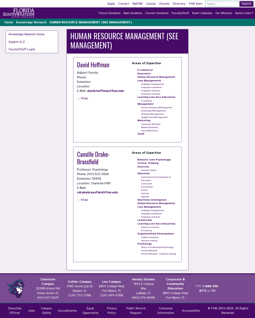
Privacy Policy (111, 310)
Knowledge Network (31, 22)
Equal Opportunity (90, 310)
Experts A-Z (17, 42)
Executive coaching (150, 94)
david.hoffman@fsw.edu (105, 91)
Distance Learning (150, 227)
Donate (164, 4)
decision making (149, 240)
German (145, 193)
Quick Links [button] (243, 13)
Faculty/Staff (180, 13)
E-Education (147, 187)
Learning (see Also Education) (156, 97)
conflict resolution (150, 237)
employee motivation (151, 87)
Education (143, 173)
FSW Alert (195, 4)
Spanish (145, 196)
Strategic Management (152, 114)
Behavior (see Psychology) (154, 159)
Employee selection (150, 90)
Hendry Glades (143, 279)
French (144, 190)
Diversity (143, 166)
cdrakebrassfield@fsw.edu (97, 192)
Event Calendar (202, 13)
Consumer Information (165, 310)
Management (145, 104)
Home (8, 22)
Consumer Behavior (150, 124)
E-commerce (145, 70)
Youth (140, 133)
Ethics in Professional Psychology (157, 247)
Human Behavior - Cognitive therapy (158, 254)
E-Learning (146, 100)
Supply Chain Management (154, 117)
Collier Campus (79, 282)
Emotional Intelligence (151, 199)
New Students (133, 13)
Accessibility (191, 311)
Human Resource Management (156, 107)
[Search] (222, 4)
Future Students (110, 13)
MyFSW (137, 4)
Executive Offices (14, 310)
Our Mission (223, 13)
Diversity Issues (148, 170)
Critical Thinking (147, 163)
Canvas (151, 4)
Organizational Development (155, 233)
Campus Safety (46, 310)
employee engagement (152, 84)
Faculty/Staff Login (22, 49)
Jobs (31, 311)
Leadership (144, 220)
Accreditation (67, 311)
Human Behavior (149, 250)
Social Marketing (149, 130)
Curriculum (146, 183)
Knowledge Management (153, 110)
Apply (111, 4)
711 (213, 291)
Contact (123, 4)
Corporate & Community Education (175, 283)
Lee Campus (111, 282)
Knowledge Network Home (26, 34)
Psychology (144, 243)
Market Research (149, 127)
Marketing (143, 120)
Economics (144, 73)
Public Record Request (135, 310)
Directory (179, 4)
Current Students (157, 13)
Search (246, 4)
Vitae (82, 98)
